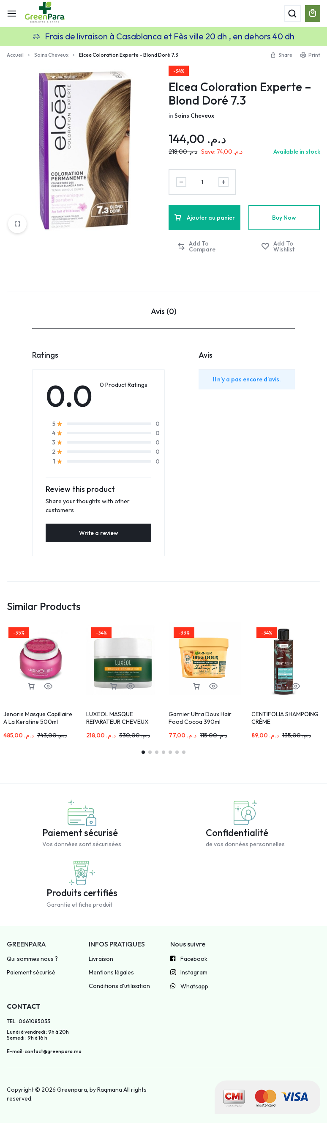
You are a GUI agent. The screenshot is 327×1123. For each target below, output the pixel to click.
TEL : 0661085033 (28, 1021)
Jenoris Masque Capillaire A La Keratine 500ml (37, 718)
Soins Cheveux (51, 55)
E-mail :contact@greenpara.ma (44, 1051)
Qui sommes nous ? (32, 959)
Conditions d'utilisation (119, 986)
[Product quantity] (202, 182)
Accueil (15, 55)
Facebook (188, 959)
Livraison (101, 959)
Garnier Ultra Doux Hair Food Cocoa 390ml (200, 718)
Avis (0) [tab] (164, 311)
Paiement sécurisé (31, 972)
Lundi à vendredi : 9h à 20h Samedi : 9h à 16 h (38, 1035)
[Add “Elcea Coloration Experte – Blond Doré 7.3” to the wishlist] (286, 246)
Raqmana (109, 1089)
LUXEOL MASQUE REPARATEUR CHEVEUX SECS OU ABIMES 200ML (119, 721)
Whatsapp (189, 987)
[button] (205, 246)
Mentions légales (111, 972)
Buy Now (284, 217)
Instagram (188, 973)
